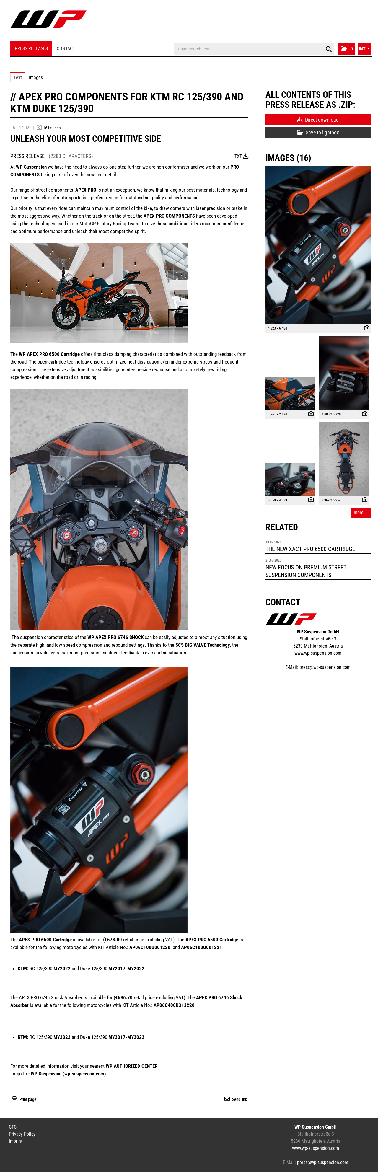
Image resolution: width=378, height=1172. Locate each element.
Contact (66, 48)
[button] (346, 49)
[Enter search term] (254, 49)
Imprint (15, 1141)
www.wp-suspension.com (317, 653)
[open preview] (318, 245)
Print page (27, 1099)
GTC (13, 1127)
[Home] (48, 21)
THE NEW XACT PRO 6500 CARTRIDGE (310, 548)
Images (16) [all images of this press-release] (288, 158)
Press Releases (31, 48)
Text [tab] (18, 77)
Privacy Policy (22, 1134)
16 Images (52, 127)
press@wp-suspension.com (325, 667)
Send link (239, 1099)
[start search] (328, 49)
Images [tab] (36, 77)
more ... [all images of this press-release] (361, 512)
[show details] (365, 329)
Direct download (318, 120)
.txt (240, 156)
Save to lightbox (318, 132)
